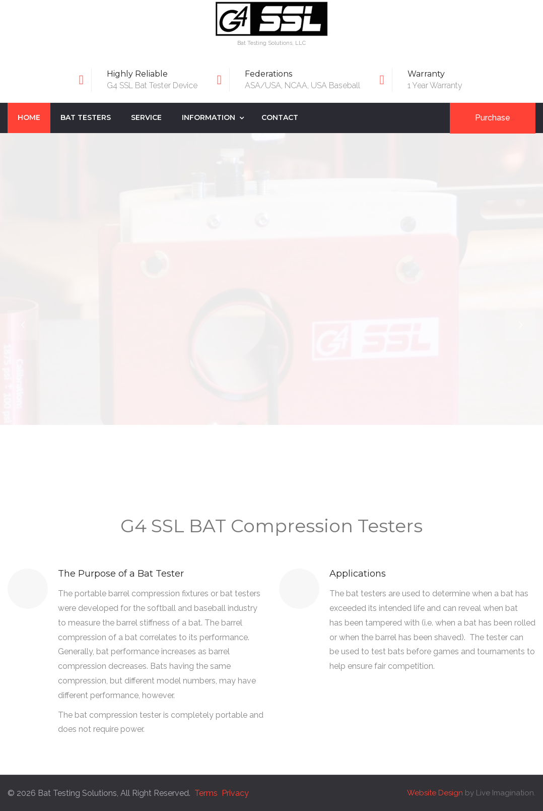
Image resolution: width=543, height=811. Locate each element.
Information (208, 117)
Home (29, 117)
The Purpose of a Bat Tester (121, 573)
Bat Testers (85, 117)
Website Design (435, 792)
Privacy (235, 793)
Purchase (492, 117)
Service (146, 117)
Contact (279, 117)
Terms (206, 793)
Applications (357, 573)
